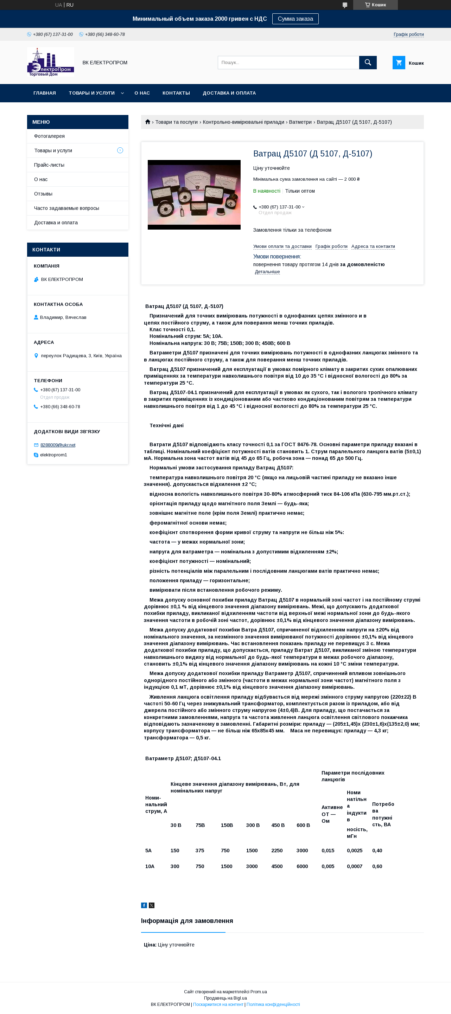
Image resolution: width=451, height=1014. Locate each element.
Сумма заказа (295, 19)
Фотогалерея (49, 136)
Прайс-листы (49, 165)
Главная (44, 93)
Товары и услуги (92, 93)
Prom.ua (258, 991)
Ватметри (300, 122)
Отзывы (43, 194)
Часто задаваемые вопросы (66, 208)
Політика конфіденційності (273, 1004)
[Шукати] (368, 62)
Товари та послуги (176, 122)
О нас (142, 93)
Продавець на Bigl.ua (225, 998)
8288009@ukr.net (57, 445)
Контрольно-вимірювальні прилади (243, 122)
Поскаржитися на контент (218, 1004)
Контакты (176, 93)
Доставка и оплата (229, 93)
